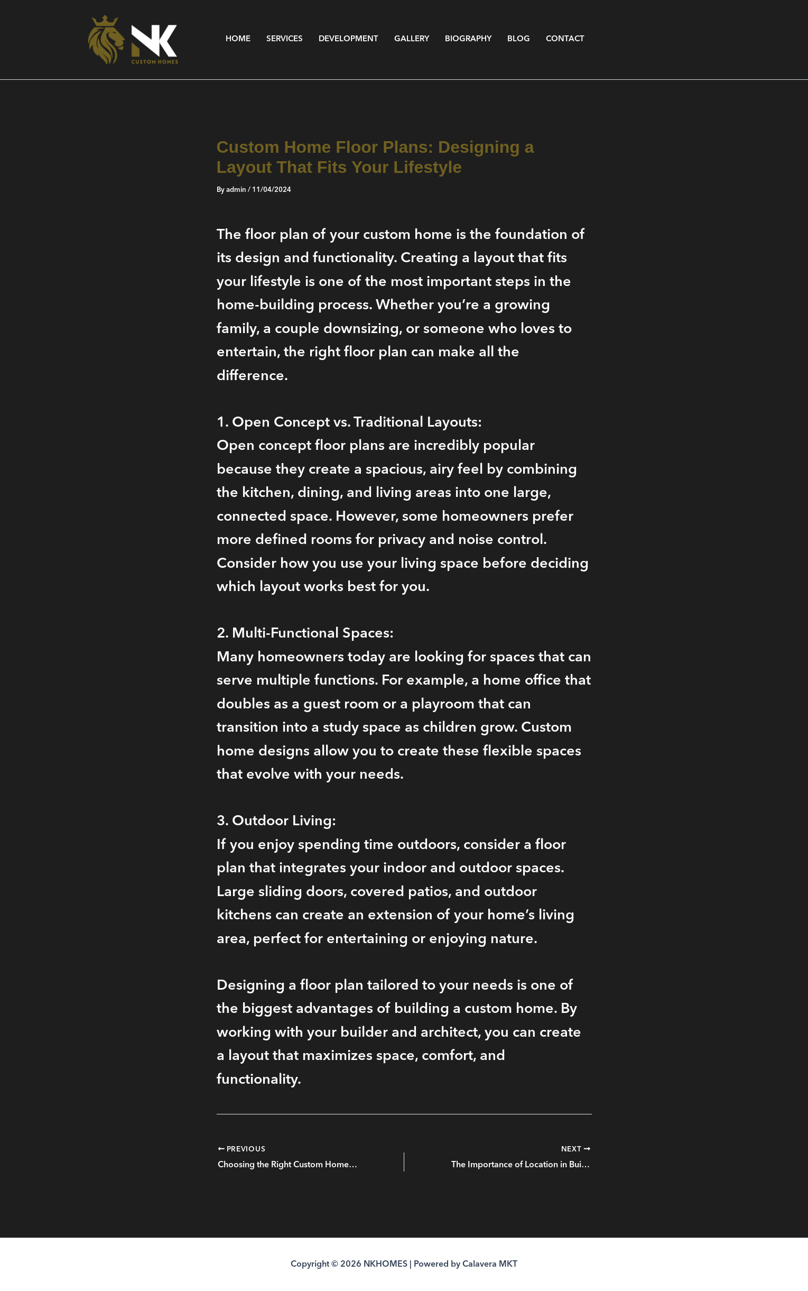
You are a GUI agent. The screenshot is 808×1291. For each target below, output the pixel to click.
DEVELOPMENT (348, 39)
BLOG (518, 39)
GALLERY (411, 39)
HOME (238, 39)
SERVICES (284, 39)
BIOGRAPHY (468, 39)
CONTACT (565, 39)
